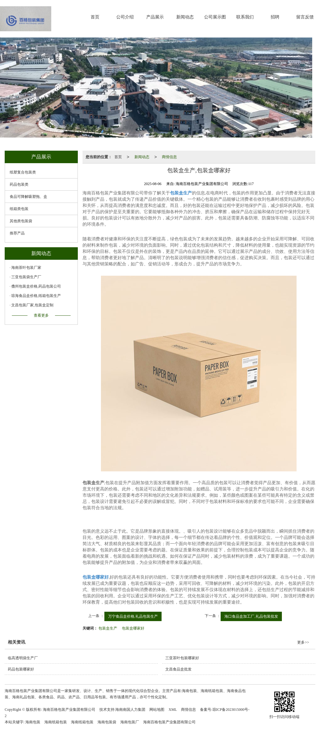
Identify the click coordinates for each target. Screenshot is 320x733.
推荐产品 (17, 233)
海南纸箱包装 (55, 722)
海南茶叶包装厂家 (26, 267)
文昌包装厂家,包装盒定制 (32, 305)
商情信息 (169, 157)
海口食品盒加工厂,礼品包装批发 (251, 616)
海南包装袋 (107, 722)
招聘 (275, 17)
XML (172, 709)
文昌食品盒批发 (178, 669)
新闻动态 (185, 17)
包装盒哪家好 (133, 628)
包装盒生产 (107, 628)
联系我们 (245, 17)
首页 (95, 17)
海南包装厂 (129, 722)
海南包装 (32, 722)
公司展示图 (215, 17)
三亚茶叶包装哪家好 (182, 658)
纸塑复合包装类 (23, 172)
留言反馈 (305, 17)
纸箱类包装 (19, 209)
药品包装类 (19, 184)
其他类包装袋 (21, 221)
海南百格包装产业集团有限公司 (69, 709)
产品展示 (155, 17)
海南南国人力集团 (130, 709)
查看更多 (41, 315)
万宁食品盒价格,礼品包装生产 (133, 616)
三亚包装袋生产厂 (26, 277)
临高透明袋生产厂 (23, 658)
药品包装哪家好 (21, 669)
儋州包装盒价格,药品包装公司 (36, 286)
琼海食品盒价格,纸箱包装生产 (36, 296)
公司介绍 (125, 17)
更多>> (303, 642)
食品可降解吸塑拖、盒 (28, 196)
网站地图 (156, 709)
